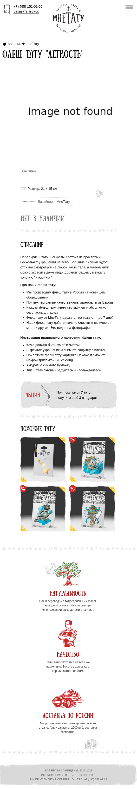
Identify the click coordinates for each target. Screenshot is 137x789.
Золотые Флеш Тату (23, 44)
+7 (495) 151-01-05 (27, 9)
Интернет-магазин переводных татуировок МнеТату (68, 18)
